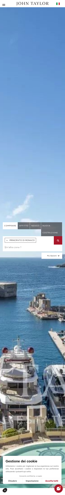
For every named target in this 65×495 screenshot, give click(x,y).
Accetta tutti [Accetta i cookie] (51, 481)
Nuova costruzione (50, 229)
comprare (10, 226)
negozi (35, 226)
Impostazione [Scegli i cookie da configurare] (32, 481)
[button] (6, 490)
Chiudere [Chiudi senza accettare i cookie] (12, 481)
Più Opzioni (52, 256)
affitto (23, 226)
